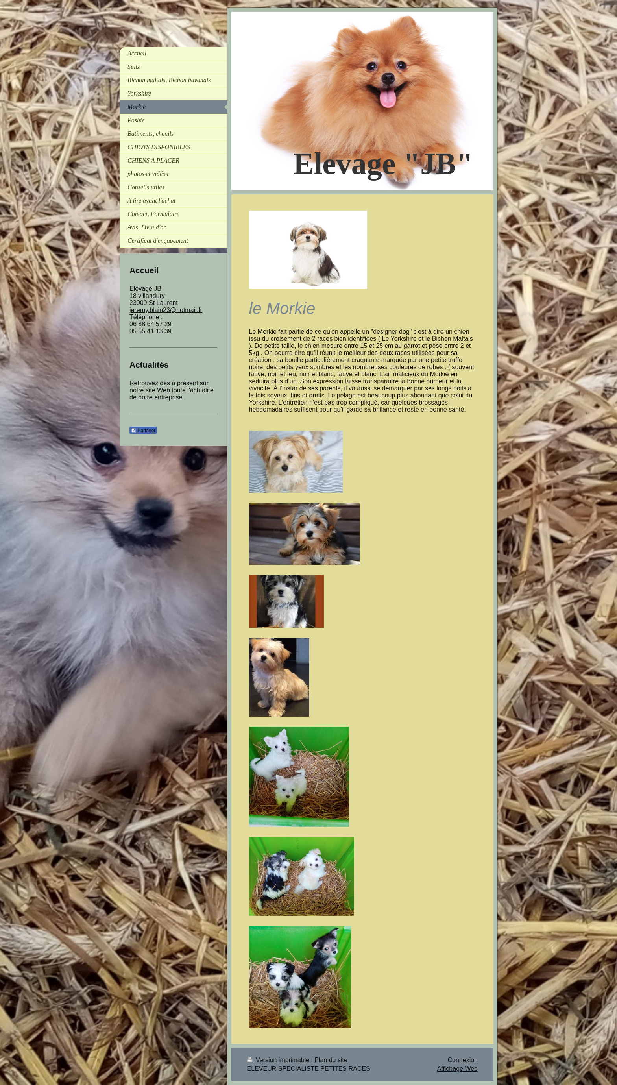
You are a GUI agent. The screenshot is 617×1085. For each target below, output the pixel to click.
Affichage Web (457, 1068)
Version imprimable (279, 1060)
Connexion (463, 1060)
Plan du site (330, 1060)
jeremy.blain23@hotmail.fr (165, 310)
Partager (143, 430)
